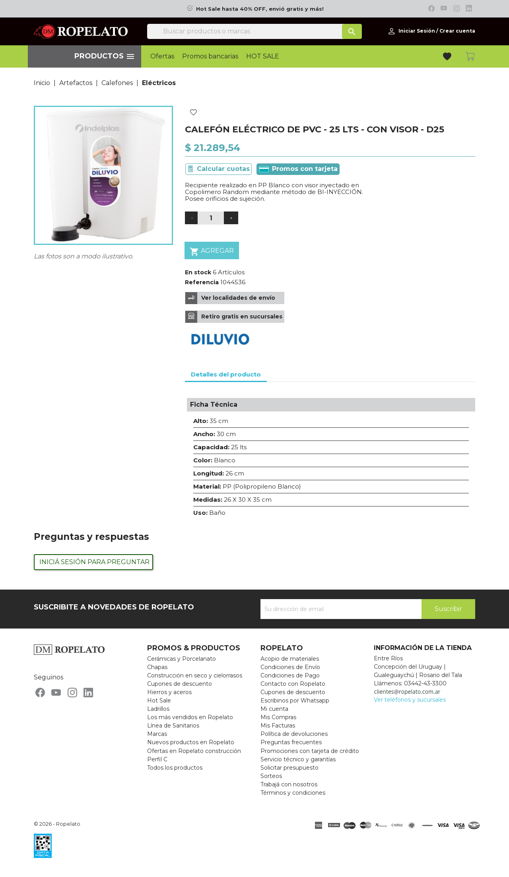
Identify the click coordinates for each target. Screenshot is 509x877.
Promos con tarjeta (298, 169)
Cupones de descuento (179, 683)
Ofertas (162, 56)
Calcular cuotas (223, 169)
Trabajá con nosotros (288, 784)
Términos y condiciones (292, 792)
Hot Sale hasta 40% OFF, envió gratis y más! (260, 9)
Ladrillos (158, 708)
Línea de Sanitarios (173, 725)
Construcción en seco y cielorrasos (194, 675)
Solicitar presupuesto (289, 767)
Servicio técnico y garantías (298, 759)
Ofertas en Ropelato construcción (194, 751)
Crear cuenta (457, 31)
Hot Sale (159, 700)
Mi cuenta (274, 708)
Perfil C (157, 759)
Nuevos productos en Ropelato (190, 742)
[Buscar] (254, 31)
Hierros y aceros (169, 692)
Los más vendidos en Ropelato (190, 717)
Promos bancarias (210, 56)
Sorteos (271, 776)
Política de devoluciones (294, 733)
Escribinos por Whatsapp (294, 700)
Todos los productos (174, 767)
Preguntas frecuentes (291, 742)
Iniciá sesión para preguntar (94, 562)
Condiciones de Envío (290, 667)
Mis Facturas (277, 725)
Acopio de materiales (289, 658)
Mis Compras (278, 717)
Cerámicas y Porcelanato (181, 658)
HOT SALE (262, 56)
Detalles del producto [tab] (226, 374)
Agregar (212, 251)
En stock (198, 272)
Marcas (157, 733)
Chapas (157, 667)
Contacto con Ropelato (292, 683)
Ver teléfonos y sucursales (410, 699)
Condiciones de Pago (290, 675)
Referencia (202, 282)
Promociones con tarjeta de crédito (309, 751)
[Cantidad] (211, 218)
